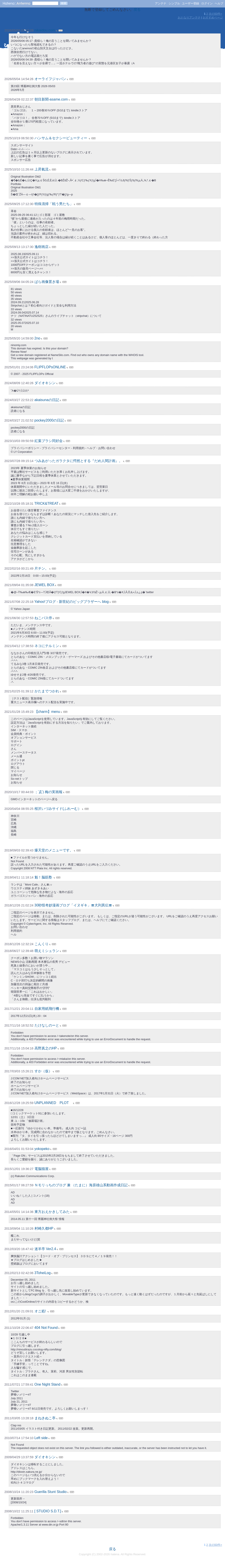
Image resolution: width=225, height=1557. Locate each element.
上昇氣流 (41, 169)
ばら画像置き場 (46, 282)
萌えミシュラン (46, 951)
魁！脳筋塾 (43, 877)
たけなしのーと (46, 1025)
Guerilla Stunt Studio (50, 1492)
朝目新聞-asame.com (51, 99)
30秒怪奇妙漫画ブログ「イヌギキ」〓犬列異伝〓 (73, 905)
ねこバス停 (43, 618)
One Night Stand (47, 1384)
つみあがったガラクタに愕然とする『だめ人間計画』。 (78, 461)
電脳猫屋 (41, 1169)
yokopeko (42, 1149)
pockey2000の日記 (49, 420)
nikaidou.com (44, 30)
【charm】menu (47, 711)
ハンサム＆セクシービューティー (61, 138)
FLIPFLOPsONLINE (50, 367)
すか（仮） (43, 1071)
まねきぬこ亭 (45, 1418)
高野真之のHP (45, 1048)
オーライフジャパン (50, 79)
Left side (41, 1438)
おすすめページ (213, 17)
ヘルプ (219, 3)
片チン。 (41, 568)
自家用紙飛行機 (46, 1008)
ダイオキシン (45, 383)
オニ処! (40, 1311)
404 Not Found (46, 1328)
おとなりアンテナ (189, 17)
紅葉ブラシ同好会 (48, 441)
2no (37, 338)
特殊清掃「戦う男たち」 (53, 204)
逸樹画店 (41, 247)
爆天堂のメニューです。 (53, 850)
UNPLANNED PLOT (53, 1103)
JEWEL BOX (44, 585)
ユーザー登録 (190, 3)
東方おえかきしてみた (52, 1212)
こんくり (41, 944)
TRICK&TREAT (46, 503)
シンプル (174, 3)
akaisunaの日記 (46, 400)
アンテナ (160, 3)
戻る (137, 9)
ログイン (207, 3)
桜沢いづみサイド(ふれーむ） (57, 809)
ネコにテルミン (46, 646)
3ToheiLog (42, 1273)
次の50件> (215, 13)
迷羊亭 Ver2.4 (45, 1249)
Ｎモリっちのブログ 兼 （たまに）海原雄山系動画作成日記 (81, 1185)
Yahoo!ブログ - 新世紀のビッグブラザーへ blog (71, 601)
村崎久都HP (43, 1228)
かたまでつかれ (46, 691)
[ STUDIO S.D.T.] (47, 1511)
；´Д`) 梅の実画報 (48, 792)
